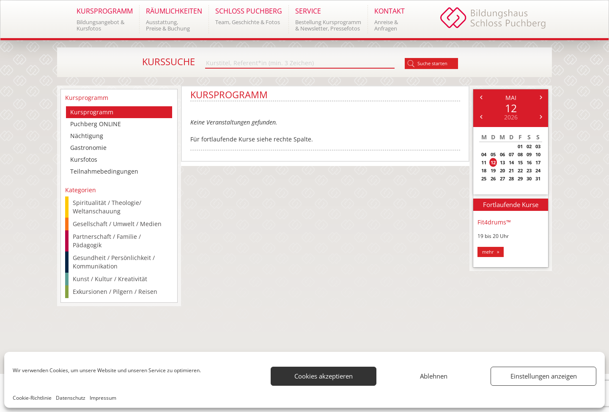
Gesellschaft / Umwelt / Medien (117, 224)
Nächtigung (86, 136)
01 (520, 146)
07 (511, 154)
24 (537, 170)
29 (520, 178)
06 (502, 154)
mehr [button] (488, 252)
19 (493, 170)
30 (529, 178)
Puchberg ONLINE (95, 124)
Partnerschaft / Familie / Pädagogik (107, 240)
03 (537, 146)
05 (493, 154)
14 (511, 162)
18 (483, 170)
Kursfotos (83, 159)
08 (520, 154)
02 (529, 146)
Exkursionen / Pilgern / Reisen (115, 292)
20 (502, 170)
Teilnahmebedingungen (104, 171)
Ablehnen (433, 376)
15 (520, 162)
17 (537, 162)
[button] (104, 19)
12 (493, 162)
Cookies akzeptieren (323, 376)
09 (529, 154)
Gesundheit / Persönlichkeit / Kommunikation (114, 262)
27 (502, 178)
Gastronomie (88, 148)
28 (511, 178)
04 (483, 154)
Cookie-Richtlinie (32, 397)
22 (520, 170)
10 (537, 154)
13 (502, 162)
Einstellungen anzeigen (543, 376)
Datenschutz (70, 397)
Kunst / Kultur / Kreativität (110, 279)
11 (483, 162)
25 (483, 178)
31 (537, 178)
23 (529, 170)
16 (529, 162)
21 (511, 170)
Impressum (103, 397)
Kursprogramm (91, 112)
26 (493, 178)
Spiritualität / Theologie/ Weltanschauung (107, 207)
